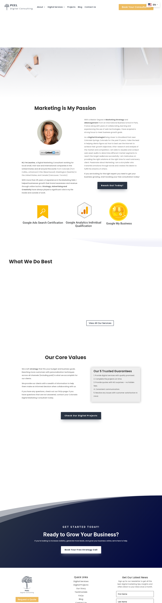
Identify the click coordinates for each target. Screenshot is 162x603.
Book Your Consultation (136, 7)
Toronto (63, 141)
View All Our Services (100, 289)
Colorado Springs (91, 106)
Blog (80, 7)
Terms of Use (81, 579)
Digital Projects (80, 551)
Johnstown (33, 138)
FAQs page (63, 358)
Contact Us (90, 7)
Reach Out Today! (112, 151)
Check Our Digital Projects (81, 382)
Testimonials (81, 558)
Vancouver (54, 141)
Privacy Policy (81, 583)
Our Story (81, 554)
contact (60, 361)
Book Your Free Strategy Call (81, 516)
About (40, 7)
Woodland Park (124, 103)
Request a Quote (27, 565)
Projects (71, 7)
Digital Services (55, 7)
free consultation (125, 143)
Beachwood (49, 138)
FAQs (81, 562)
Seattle (71, 138)
